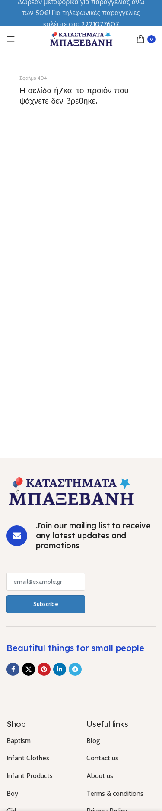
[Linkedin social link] (59, 669)
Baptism (18, 740)
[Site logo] (81, 38)
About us (99, 776)
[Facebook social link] (12, 669)
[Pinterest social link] (44, 669)
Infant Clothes (27, 758)
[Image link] (71, 490)
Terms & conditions (114, 793)
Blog (93, 740)
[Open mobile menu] (10, 39)
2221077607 (100, 24)
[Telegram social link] (75, 669)
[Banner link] (81, 120)
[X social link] (28, 669)
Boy (12, 793)
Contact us (102, 758)
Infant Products (29, 776)
